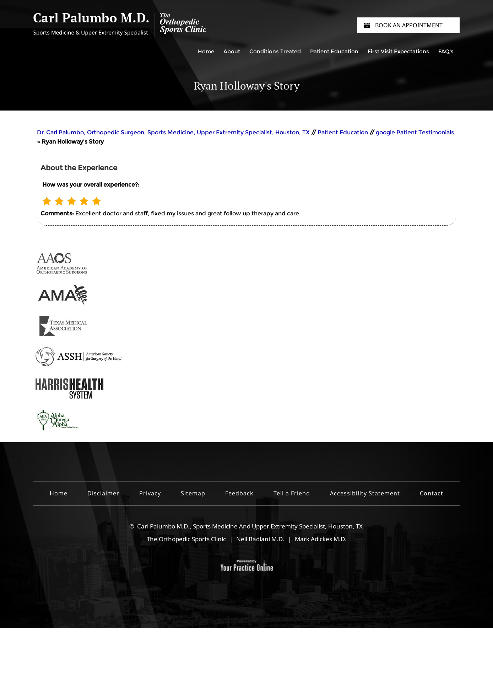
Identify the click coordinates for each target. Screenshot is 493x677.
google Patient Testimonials (415, 132)
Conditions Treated (275, 51)
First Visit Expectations (398, 51)
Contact (431, 493)
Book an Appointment (409, 25)
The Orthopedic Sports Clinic (186, 539)
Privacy (150, 493)
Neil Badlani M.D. (260, 539)
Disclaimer (103, 493)
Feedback (239, 493)
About (231, 51)
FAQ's (446, 51)
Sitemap (193, 493)
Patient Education (334, 51)
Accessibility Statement (365, 493)
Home (206, 51)
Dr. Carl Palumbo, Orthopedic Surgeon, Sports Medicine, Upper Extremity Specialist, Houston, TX (174, 132)
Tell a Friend (291, 493)
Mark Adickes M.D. (321, 539)
